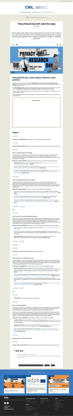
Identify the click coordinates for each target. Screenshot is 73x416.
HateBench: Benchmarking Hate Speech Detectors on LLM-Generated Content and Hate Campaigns (37, 275)
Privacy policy (36, 414)
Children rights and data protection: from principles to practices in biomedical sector (36, 325)
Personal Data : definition (44, 400)
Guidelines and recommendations (31, 401)
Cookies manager (68, 1)
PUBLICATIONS (7, 406)
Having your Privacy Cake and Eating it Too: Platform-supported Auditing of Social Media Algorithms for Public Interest (37, 200)
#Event (53, 365)
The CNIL (48, 12)
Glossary (41, 402)
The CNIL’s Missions (29, 406)
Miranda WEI (17, 170)
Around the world (29, 410)
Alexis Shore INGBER (19, 191)
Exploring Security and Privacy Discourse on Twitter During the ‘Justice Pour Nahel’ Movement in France (36, 167)
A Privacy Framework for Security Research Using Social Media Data (36, 197)
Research (51, 375)
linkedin (8, 403)
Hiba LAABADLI (18, 166)
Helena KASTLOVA (18, 227)
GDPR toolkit (28, 400)
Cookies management (9, 409)
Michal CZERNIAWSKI (19, 231)
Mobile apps (57, 405)
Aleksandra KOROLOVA (19, 200)
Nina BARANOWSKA (19, 278)
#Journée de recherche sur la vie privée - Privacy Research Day (30, 365)
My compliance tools (25, 12)
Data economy (57, 402)
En (63, 1)
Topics (43, 12)
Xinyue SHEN (17, 274)
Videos (56, 410)
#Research (47, 365)
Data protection (36, 12)
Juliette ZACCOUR (18, 283)
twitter (5, 403)
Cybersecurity (57, 401)
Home (27, 17)
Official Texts (42, 401)
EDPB (29, 375)
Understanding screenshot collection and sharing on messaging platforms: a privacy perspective (37, 192)
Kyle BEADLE (17, 196)
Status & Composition (29, 407)
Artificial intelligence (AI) (59, 400)
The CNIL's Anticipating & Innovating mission (26, 354)
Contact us (36, 413)
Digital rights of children (59, 404)
